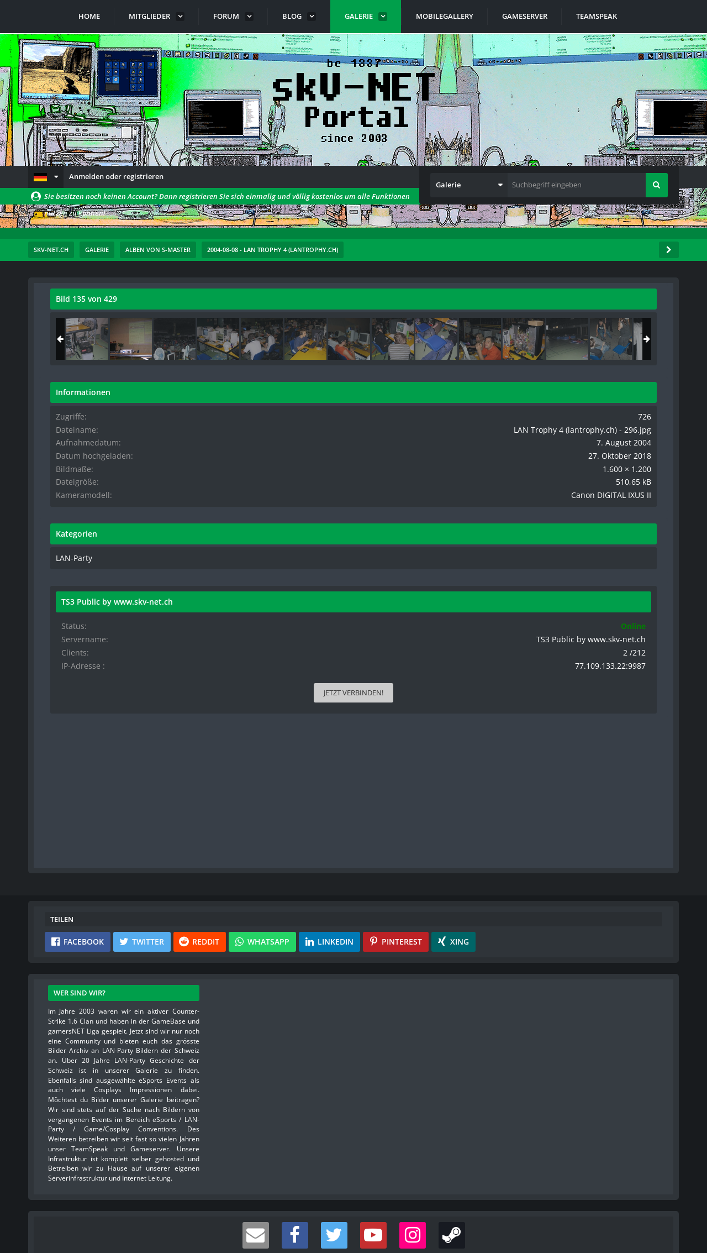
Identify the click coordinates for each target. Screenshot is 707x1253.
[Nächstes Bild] (447, 505)
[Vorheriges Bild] (61, 505)
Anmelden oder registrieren (116, 176)
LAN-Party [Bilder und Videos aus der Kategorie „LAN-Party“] (530, 565)
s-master (113, 323)
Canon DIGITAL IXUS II (620, 503)
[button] (46, 177)
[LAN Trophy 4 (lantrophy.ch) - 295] (545, 339)
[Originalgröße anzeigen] (445, 306)
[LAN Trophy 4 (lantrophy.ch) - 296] (588, 339)
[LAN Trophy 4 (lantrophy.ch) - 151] (632, 339)
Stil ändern (650, 1204)
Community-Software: (353, 1225)
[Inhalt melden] (449, 694)
